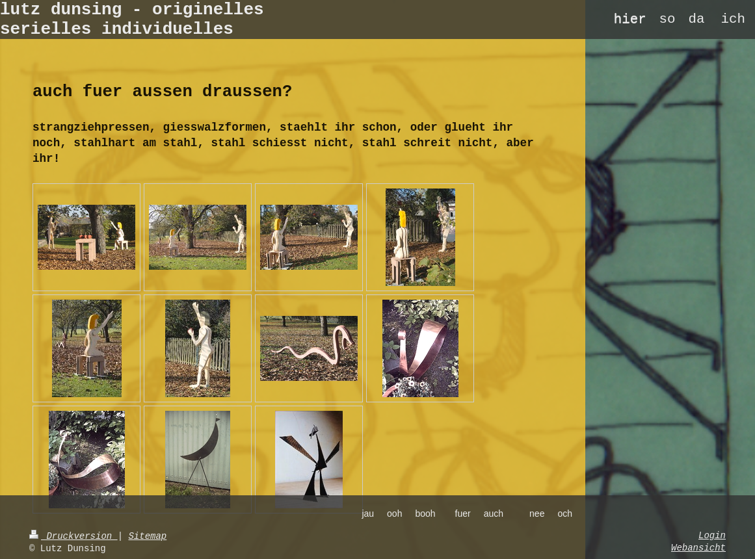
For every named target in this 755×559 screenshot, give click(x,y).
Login (712, 535)
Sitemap (147, 536)
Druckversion (73, 536)
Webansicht (698, 548)
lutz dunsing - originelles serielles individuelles (132, 19)
